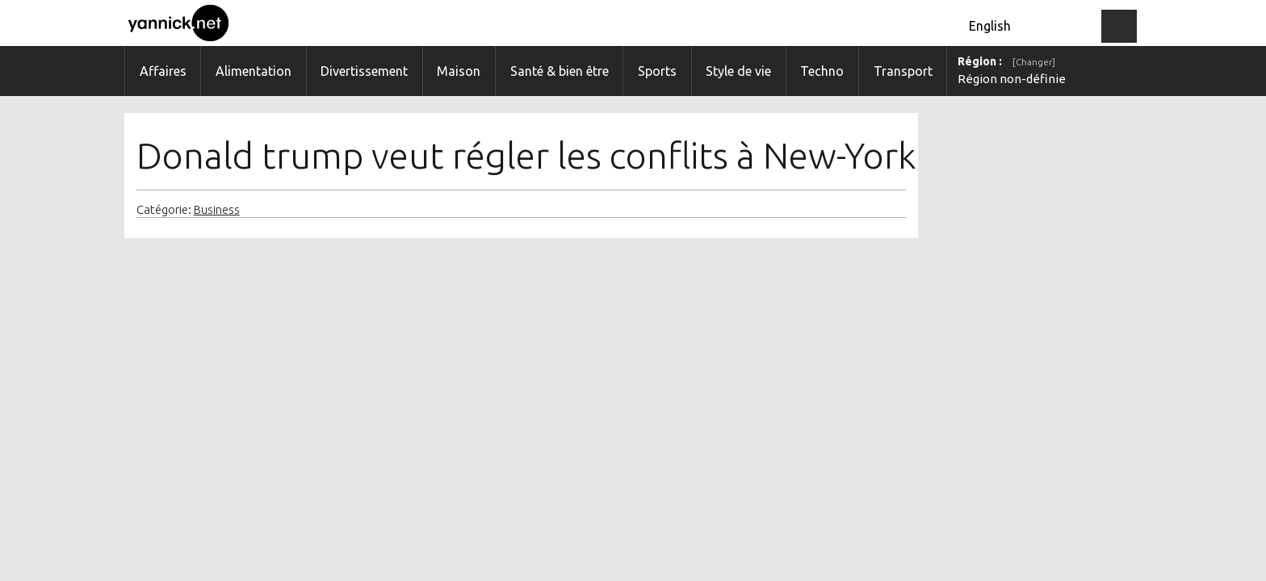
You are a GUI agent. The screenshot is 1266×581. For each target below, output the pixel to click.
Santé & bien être (559, 71)
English (990, 26)
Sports (657, 71)
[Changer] (1033, 62)
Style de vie (738, 71)
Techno (822, 71)
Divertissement (364, 71)
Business (217, 209)
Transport (903, 71)
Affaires (163, 71)
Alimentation (253, 71)
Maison (458, 71)
